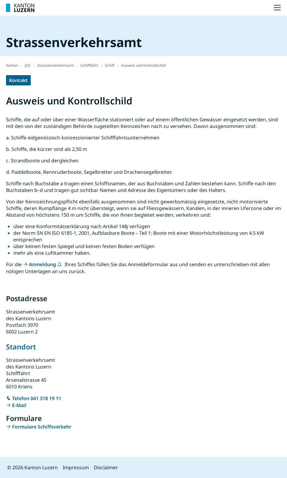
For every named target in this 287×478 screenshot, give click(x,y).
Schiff (109, 65)
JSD (27, 65)
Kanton (12, 65)
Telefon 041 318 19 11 (36, 398)
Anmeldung (42, 264)
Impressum (76, 467)
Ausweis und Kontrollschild (143, 65)
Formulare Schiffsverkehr (41, 426)
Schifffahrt (89, 65)
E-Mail (19, 405)
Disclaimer (106, 467)
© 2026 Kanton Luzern (32, 467)
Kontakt (18, 80)
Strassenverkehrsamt (55, 65)
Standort (21, 347)
